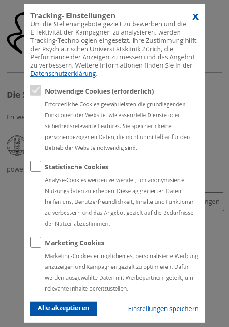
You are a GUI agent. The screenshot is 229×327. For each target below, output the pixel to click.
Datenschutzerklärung (63, 73)
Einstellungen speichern (163, 308)
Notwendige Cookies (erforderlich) (99, 91)
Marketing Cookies (75, 242)
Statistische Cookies (77, 167)
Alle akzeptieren (64, 307)
